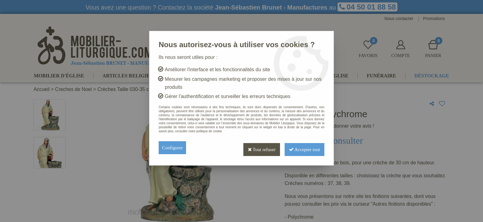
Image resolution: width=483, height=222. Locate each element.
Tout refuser (257, 147)
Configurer (173, 147)
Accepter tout (303, 147)
